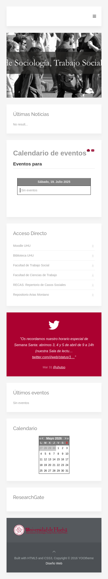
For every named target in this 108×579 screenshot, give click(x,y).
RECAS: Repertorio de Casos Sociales (39, 285)
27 (49, 470)
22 (58, 465)
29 (58, 470)
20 (49, 465)
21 (54, 465)
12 (45, 459)
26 (45, 470)
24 (66, 465)
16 (62, 459)
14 (54, 459)
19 (45, 465)
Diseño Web (54, 563)
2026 (58, 438)
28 (54, 470)
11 (41, 459)
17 (66, 459)
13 (49, 459)
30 (62, 470)
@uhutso (59, 367)
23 (62, 465)
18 (41, 465)
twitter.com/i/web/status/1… (53, 357)
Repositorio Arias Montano (31, 294)
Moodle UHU (22, 245)
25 (41, 470)
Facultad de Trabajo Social (31, 265)
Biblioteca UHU (23, 255)
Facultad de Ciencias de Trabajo (35, 275)
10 (66, 453)
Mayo (50, 438)
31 (66, 470)
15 (58, 459)
